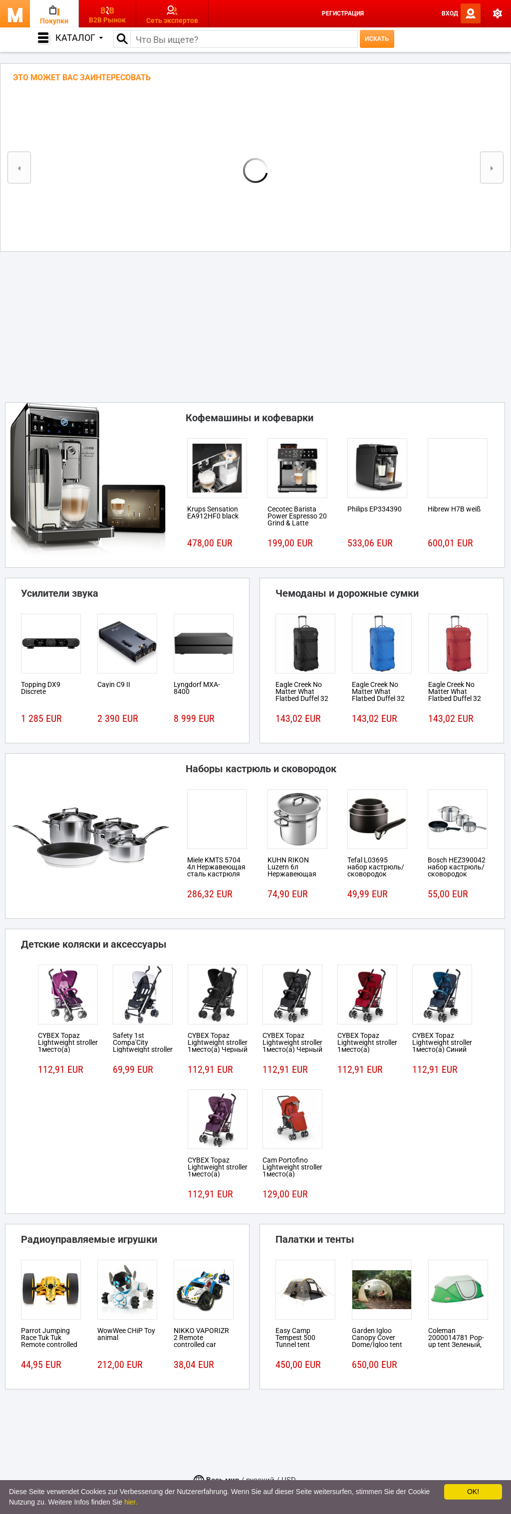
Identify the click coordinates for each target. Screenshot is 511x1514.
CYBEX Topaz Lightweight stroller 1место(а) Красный (367, 1045)
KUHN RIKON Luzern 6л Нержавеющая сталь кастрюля (293, 870)
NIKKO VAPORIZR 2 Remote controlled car (201, 1337)
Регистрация (343, 13)
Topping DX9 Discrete (40, 687)
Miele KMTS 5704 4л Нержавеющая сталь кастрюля (216, 867)
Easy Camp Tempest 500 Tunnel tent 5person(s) (295, 1341)
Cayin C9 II (113, 684)
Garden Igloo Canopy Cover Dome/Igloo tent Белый (377, 1341)
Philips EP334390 (374, 509)
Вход (450, 13)
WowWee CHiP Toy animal (126, 1334)
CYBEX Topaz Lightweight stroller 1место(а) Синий (442, 1042)
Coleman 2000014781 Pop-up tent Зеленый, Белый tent (456, 1341)
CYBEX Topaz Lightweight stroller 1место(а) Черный (218, 1042)
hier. (130, 1502)
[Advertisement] (255, 324)
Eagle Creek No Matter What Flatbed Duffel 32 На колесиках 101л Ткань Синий (381, 698)
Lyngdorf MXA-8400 (197, 687)
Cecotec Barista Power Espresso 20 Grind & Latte (297, 516)
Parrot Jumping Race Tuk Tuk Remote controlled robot (49, 1341)
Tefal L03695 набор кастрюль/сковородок (375, 867)
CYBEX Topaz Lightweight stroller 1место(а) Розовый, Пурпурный (68, 1049)
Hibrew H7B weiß (454, 509)
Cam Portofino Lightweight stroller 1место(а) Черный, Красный (292, 1170)
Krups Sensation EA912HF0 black (213, 512)
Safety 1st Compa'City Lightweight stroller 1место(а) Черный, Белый (143, 1049)
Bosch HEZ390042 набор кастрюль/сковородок (457, 867)
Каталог (79, 37)
